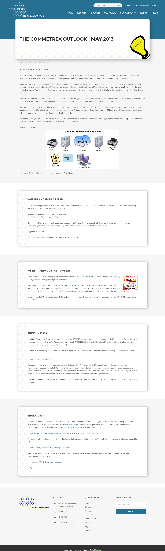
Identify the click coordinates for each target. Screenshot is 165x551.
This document (33, 365)
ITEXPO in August (86, 277)
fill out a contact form (71, 237)
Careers (128, 5)
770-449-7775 (62, 512)
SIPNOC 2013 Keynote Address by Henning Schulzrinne (49, 447)
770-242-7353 (62, 517)
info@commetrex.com (66, 522)
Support (88, 523)
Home (21, 62)
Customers (89, 515)
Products (88, 511)
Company (88, 507)
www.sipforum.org (55, 462)
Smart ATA (57, 285)
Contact (88, 530)
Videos (135, 5)
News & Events (90, 519)
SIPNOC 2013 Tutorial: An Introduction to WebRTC (47, 433)
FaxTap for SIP (55, 84)
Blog (86, 527)
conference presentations (73, 424)
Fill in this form (35, 173)
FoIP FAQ (154, 5)
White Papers (144, 5)
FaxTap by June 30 (130, 118)
